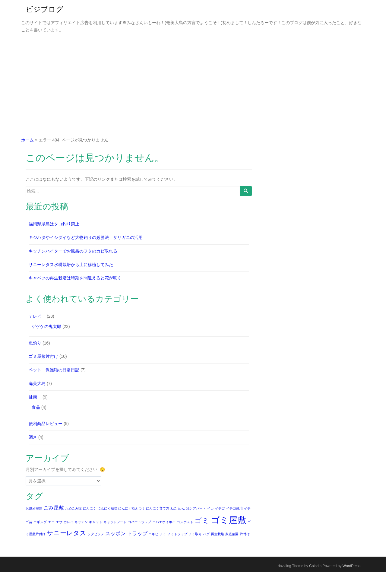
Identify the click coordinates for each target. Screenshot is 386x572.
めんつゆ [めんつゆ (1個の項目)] (184, 508)
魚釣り (35, 343)
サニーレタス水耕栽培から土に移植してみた (71, 264)
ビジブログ (44, 9)
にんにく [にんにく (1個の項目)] (89, 508)
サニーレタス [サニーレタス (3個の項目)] (66, 532)
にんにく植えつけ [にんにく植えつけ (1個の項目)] (131, 508)
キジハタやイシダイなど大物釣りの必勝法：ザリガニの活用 (86, 237)
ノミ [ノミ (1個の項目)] (163, 534)
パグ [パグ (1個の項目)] (206, 534)
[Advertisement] (193, 82)
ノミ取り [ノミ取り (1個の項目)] (195, 534)
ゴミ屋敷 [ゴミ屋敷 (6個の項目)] (228, 520)
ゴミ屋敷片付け (43, 356)
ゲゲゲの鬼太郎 (46, 326)
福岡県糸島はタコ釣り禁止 (54, 223)
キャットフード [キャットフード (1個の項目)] (115, 522)
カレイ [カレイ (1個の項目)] (69, 522)
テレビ (37, 316)
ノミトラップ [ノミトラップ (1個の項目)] (177, 534)
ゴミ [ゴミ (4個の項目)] (202, 520)
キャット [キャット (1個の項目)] (95, 522)
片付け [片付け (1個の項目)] (245, 534)
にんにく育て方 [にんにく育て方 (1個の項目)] (157, 508)
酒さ (33, 437)
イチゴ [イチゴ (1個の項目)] (220, 508)
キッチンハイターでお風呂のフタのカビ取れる (73, 251)
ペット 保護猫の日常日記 (54, 369)
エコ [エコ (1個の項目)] (51, 522)
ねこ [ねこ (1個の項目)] (173, 508)
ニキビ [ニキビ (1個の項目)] (153, 534)
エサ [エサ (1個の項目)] (59, 522)
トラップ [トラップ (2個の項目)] (137, 533)
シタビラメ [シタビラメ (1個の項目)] (95, 534)
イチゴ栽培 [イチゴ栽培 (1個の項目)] (234, 508)
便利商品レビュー (45, 423)
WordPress (351, 566)
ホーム (27, 140)
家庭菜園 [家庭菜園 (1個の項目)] (232, 534)
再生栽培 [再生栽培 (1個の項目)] (217, 534)
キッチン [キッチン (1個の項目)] (81, 522)
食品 (36, 407)
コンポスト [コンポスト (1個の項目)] (185, 522)
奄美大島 (37, 383)
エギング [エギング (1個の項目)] (40, 522)
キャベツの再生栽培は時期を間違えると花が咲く (75, 277)
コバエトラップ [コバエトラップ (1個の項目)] (139, 522)
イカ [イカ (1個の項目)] (210, 508)
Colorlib (315, 566)
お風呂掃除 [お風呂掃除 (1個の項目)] (34, 508)
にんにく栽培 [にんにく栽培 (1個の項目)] (107, 508)
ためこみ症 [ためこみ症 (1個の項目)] (73, 508)
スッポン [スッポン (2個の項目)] (115, 533)
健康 (35, 397)
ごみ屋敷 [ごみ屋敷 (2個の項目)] (53, 508)
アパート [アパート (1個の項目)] (199, 508)
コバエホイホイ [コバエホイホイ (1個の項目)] (164, 522)
